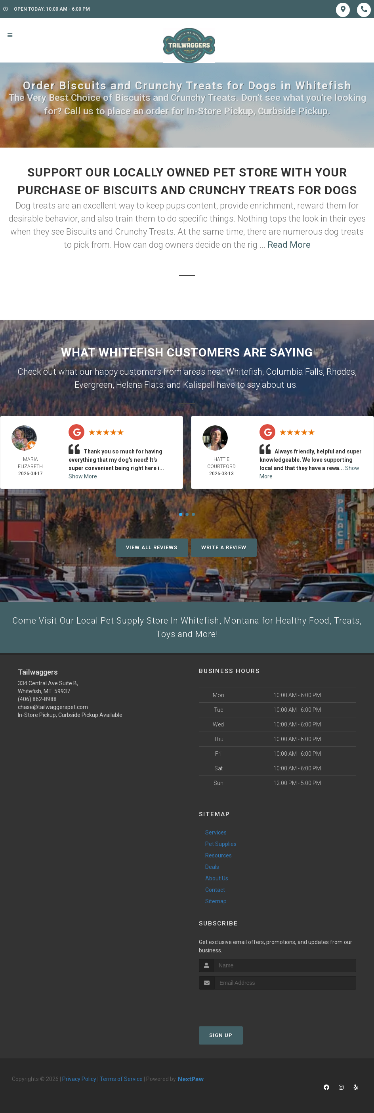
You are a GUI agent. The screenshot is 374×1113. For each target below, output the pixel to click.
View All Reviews (151, 547)
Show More (83, 476)
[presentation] (241, 1005)
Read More (289, 245)
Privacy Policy (79, 1080)
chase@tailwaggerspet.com (53, 708)
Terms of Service (121, 1080)
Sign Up (221, 1036)
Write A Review (223, 547)
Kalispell (199, 385)
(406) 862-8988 (37, 700)
